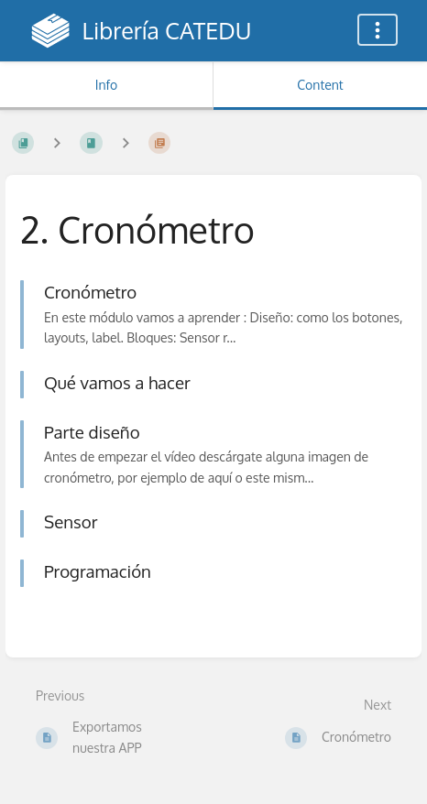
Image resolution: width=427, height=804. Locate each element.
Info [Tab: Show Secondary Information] (106, 84)
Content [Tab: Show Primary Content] (320, 84)
